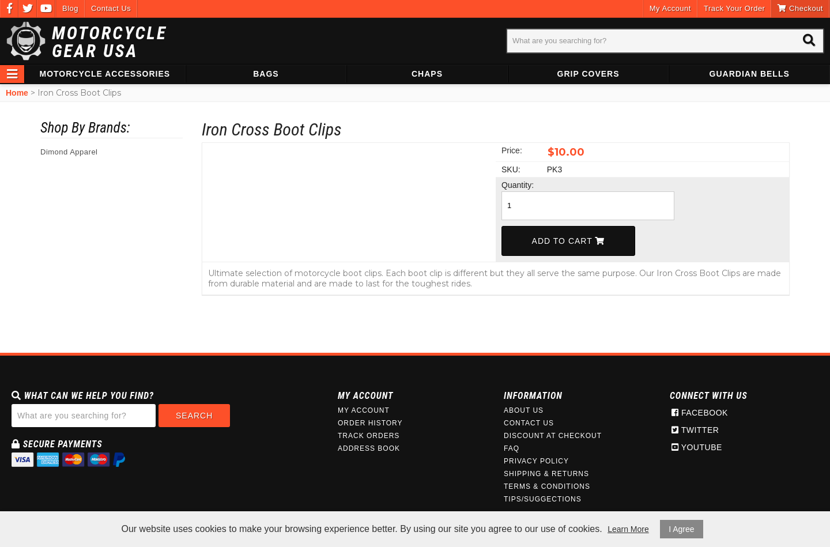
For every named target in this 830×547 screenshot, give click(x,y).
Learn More (628, 529)
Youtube (696, 447)
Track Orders (368, 436)
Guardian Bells (750, 73)
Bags (265, 73)
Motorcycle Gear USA (109, 42)
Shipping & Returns (546, 474)
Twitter (695, 430)
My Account (670, 8)
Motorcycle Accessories (105, 73)
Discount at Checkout (553, 436)
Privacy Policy (536, 461)
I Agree (681, 529)
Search (194, 415)
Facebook (699, 412)
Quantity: (517, 185)
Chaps (427, 73)
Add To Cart (568, 241)
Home (17, 92)
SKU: (510, 169)
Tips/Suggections (543, 499)
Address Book (369, 448)
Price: (511, 150)
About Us (524, 410)
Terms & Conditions (547, 486)
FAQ (511, 448)
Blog (70, 8)
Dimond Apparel (69, 152)
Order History (370, 423)
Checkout (800, 8)
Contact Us (111, 8)
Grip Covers (588, 73)
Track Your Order (734, 8)
